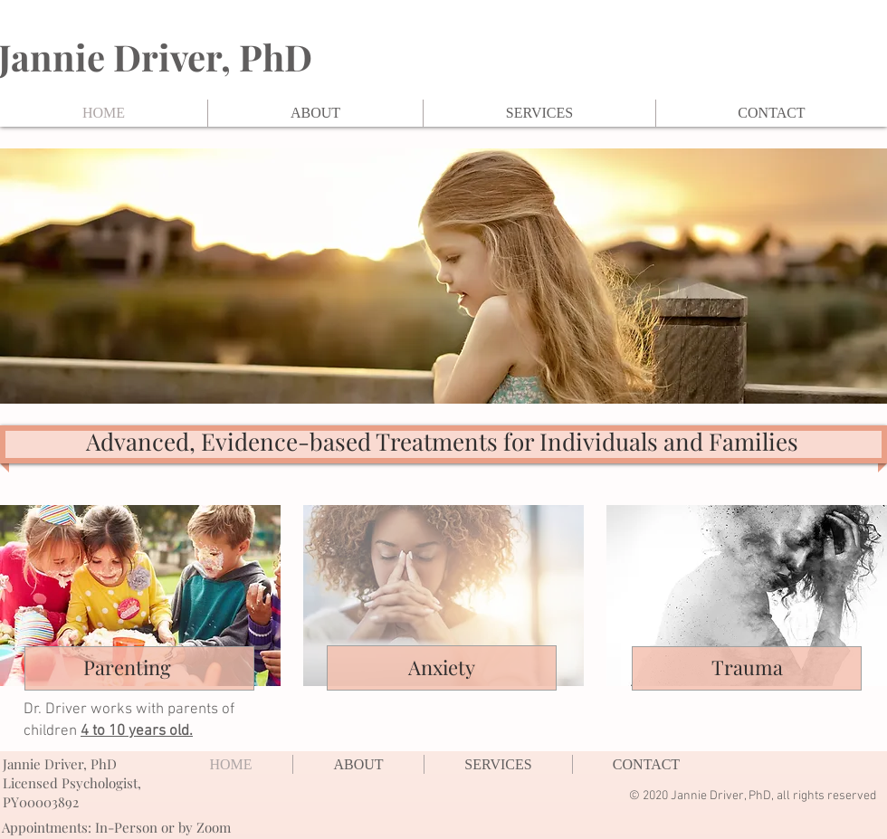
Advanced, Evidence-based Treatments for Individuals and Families (442, 441)
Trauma (747, 667)
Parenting (127, 667)
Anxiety (441, 667)
